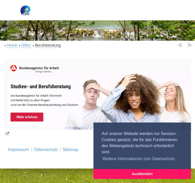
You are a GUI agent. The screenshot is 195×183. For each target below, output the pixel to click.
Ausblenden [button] (142, 174)
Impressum (18, 149)
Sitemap (70, 149)
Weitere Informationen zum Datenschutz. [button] (139, 159)
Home (12, 45)
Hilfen (26, 45)
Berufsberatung (48, 45)
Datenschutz (46, 149)
